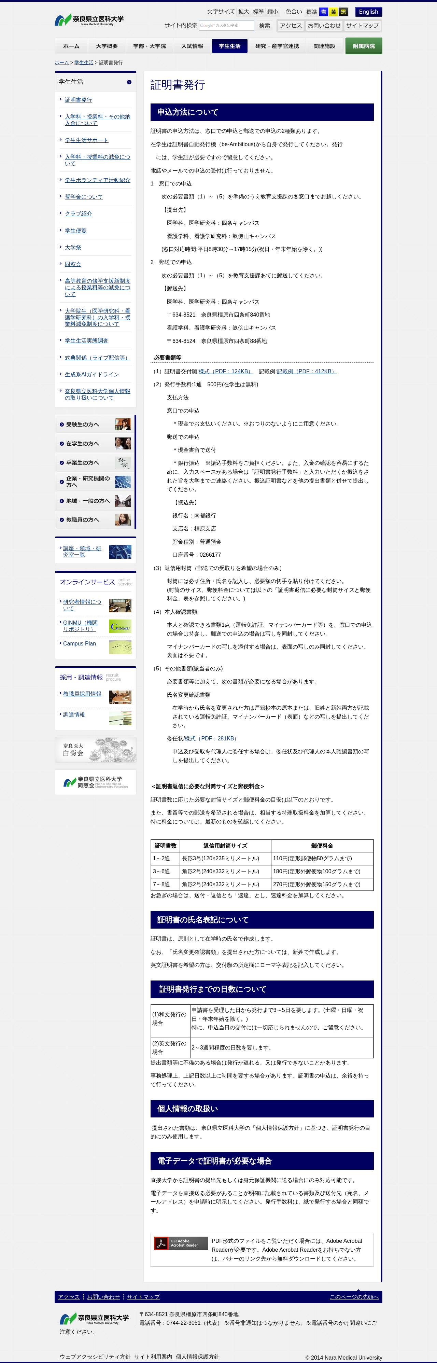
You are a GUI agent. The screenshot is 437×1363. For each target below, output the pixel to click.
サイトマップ (143, 1297)
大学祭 (73, 247)
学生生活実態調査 (87, 341)
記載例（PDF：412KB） (307, 371)
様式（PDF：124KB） (226, 371)
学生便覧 (76, 231)
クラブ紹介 (78, 214)
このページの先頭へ (354, 1297)
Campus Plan (79, 643)
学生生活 (84, 62)
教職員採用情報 (82, 694)
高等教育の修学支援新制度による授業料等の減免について (97, 287)
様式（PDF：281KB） (212, 738)
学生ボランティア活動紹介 (97, 180)
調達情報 (74, 715)
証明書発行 (78, 100)
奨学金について (84, 197)
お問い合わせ (103, 1297)
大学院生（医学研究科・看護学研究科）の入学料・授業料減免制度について (97, 317)
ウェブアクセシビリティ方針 (95, 1357)
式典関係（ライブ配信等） (97, 358)
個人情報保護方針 (198, 1357)
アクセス (69, 1297)
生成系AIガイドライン (92, 374)
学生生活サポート (87, 140)
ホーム (62, 62)
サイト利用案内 (153, 1357)
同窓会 (73, 264)
